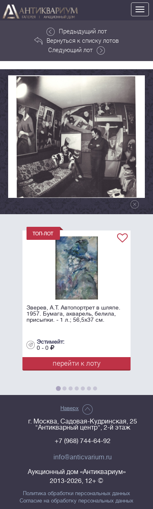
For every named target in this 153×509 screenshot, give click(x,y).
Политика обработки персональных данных (76, 493)
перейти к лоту (76, 363)
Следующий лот (76, 50)
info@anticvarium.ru (82, 457)
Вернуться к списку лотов (76, 40)
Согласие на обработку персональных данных (76, 501)
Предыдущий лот (77, 31)
